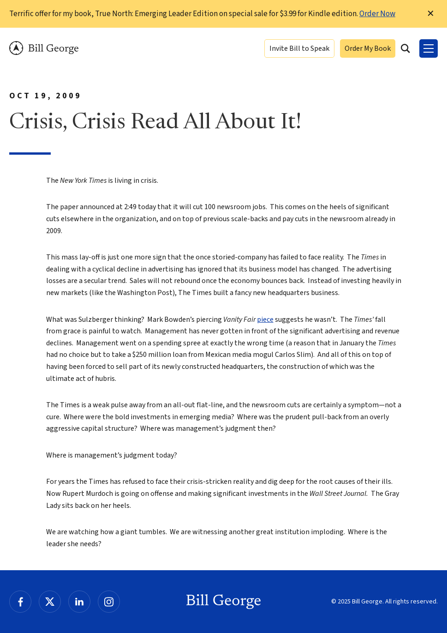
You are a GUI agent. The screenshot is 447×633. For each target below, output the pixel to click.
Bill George (43, 48)
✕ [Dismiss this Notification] (431, 13)
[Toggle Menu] (428, 48)
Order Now (377, 13)
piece (265, 319)
